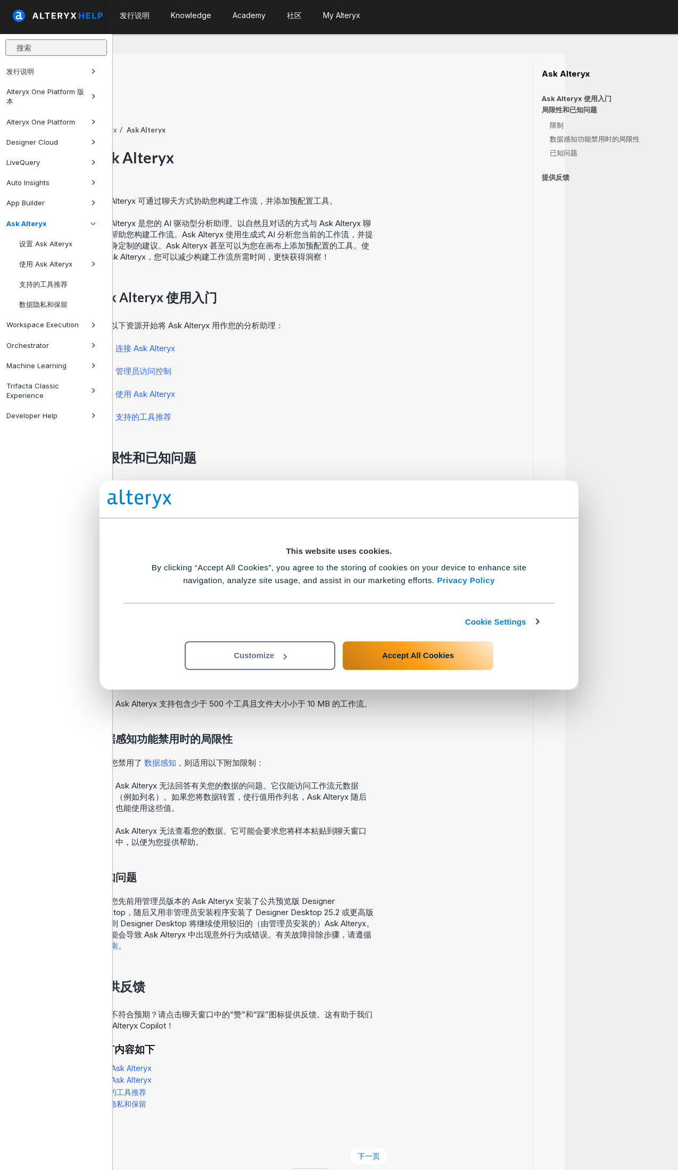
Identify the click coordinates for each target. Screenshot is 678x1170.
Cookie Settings (495, 621)
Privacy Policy (466, 580)
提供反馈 (555, 177)
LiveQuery (51, 162)
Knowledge (191, 15)
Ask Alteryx (51, 223)
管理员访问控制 (256, 342)
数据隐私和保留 (43, 304)
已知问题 (563, 152)
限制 (557, 125)
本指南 (219, 916)
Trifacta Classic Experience (51, 390)
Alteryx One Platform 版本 (51, 96)
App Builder (51, 202)
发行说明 (51, 71)
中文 (423, 1147)
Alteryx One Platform (51, 122)
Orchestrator (51, 345)
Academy (249, 15)
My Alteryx (341, 15)
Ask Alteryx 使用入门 (576, 98)
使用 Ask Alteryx (57, 264)
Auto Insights (51, 182)
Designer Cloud (51, 142)
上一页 (145, 1126)
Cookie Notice (263, 1147)
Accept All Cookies (418, 655)
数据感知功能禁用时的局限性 (595, 139)
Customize (260, 655)
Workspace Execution (51, 324)
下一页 (481, 1126)
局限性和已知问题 (569, 110)
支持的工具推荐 (43, 284)
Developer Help (51, 415)
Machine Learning (51, 365)
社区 (294, 15)
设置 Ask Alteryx (45, 243)
